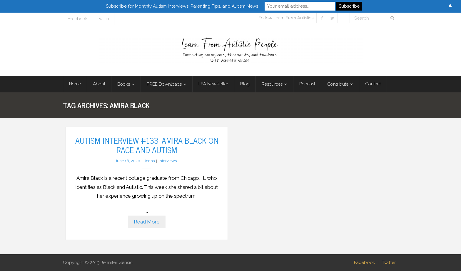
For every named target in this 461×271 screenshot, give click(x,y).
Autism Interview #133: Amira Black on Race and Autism (146, 145)
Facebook (78, 18)
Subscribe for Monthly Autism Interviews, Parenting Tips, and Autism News (182, 6)
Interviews (168, 161)
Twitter (103, 18)
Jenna (149, 161)
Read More (147, 222)
